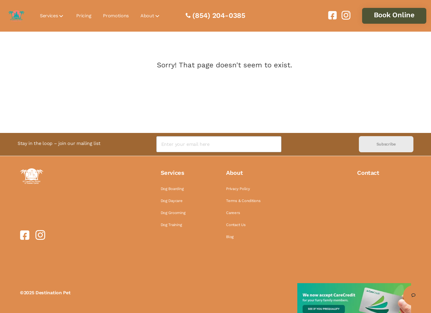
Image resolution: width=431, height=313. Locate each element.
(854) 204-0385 (218, 15)
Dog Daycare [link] (172, 201)
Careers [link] (233, 213)
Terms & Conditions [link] (243, 201)
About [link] (147, 15)
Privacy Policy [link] (238, 189)
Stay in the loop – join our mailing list (59, 143)
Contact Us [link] (235, 225)
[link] (330, 15)
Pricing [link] (83, 15)
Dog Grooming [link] (173, 213)
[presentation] (320, 144)
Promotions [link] (116, 15)
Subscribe (386, 144)
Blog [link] (230, 237)
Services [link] (49, 15)
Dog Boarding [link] (172, 189)
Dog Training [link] (171, 225)
